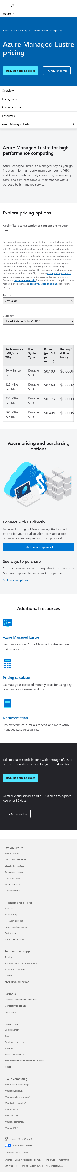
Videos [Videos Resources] (8, 1066)
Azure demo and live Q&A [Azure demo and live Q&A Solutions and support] (17, 981)
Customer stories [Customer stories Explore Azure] (13, 890)
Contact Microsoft (23, 1159)
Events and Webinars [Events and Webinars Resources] (14, 1054)
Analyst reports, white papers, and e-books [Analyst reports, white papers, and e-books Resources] (24, 1060)
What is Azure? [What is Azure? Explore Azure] (12, 853)
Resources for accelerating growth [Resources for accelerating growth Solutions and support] (21, 963)
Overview (8, 90)
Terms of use (49, 1159)
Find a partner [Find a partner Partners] (11, 1011)
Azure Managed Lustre (16, 124)
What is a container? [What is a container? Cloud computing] (14, 1121)
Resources (8, 116)
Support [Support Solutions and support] (8, 975)
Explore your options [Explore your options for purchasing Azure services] (15, 580)
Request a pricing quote (20, 70)
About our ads (37, 1165)
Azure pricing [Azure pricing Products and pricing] (11, 914)
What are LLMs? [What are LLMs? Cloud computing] (12, 1115)
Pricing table (10, 99)
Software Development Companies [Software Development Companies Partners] (21, 999)
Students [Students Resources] (9, 1048)
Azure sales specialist (25, 280)
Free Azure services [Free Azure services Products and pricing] (14, 920)
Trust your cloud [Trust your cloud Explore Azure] (12, 878)
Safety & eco (11, 1165)
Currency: (8, 315)
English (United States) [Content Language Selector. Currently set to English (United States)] (21, 1138)
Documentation (15, 717)
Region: (7, 295)
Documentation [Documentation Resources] (12, 1029)
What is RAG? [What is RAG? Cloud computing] (11, 1127)
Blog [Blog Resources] (7, 1035)
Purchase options (13, 107)
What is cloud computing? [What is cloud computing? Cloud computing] (17, 1084)
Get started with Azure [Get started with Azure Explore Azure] (15, 859)
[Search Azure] (13, 5)
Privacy (37, 1159)
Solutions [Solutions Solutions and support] (9, 957)
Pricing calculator (16, 677)
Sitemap (8, 1159)
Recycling (23, 1165)
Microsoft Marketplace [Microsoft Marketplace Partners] (15, 1005)
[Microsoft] (38, 3)
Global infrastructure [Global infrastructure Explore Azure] (14, 865)
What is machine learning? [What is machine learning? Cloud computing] (17, 1096)
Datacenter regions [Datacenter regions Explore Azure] (14, 872)
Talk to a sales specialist (38, 547)
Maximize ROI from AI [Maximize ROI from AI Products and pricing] (15, 939)
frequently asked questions (43, 283)
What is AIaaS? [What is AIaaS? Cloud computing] (12, 1109)
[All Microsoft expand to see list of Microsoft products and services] (4, 5)
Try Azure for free (56, 70)
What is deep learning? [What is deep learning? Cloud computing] (15, 1103)
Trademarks (63, 1159)
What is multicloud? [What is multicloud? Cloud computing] (14, 1090)
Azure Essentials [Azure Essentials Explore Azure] (12, 884)
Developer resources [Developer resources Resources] (14, 1042)
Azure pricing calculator (59, 273)
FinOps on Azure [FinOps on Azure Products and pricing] (12, 933)
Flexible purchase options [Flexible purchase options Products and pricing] (16, 926)
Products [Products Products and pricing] (9, 908)
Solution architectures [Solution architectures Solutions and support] (15, 969)
